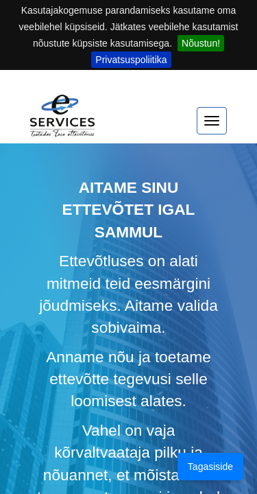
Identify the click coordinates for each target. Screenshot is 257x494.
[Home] (63, 122)
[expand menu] (212, 120)
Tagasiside (210, 466)
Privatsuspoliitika (131, 59)
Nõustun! (201, 43)
